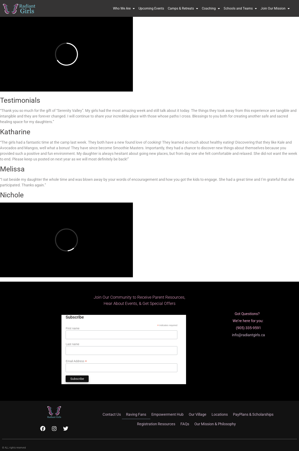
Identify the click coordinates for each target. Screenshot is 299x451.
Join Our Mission (275, 8)
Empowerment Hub (167, 414)
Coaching (211, 8)
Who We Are (124, 8)
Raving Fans (136, 414)
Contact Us (112, 414)
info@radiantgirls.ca (248, 335)
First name (72, 328)
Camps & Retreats (183, 8)
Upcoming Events (151, 8)
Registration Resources (156, 424)
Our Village (197, 414)
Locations (220, 414)
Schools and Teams (240, 8)
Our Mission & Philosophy (215, 424)
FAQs (184, 424)
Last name (72, 344)
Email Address (76, 361)
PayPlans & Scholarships (253, 414)
